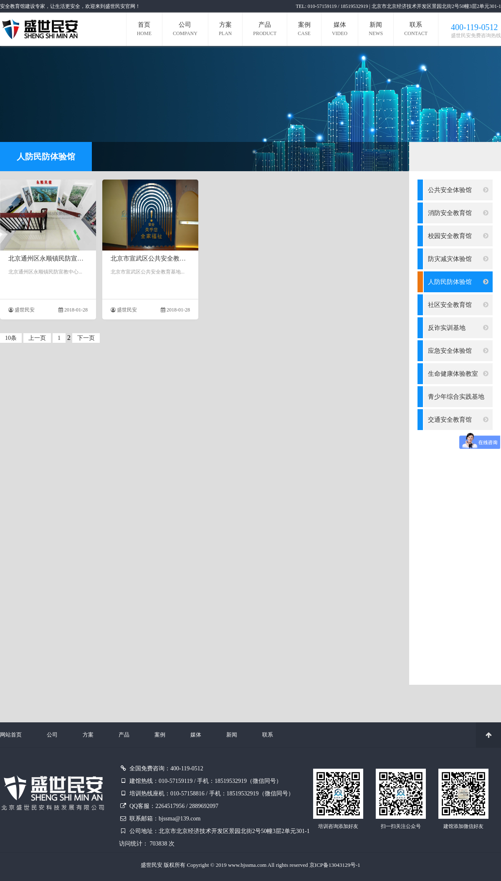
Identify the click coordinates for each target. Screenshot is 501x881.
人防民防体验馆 (458, 281)
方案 (225, 29)
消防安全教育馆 (458, 213)
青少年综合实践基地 (458, 400)
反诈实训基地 (458, 327)
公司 (185, 29)
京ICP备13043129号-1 (334, 865)
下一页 (86, 338)
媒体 (339, 29)
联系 (416, 29)
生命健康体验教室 (458, 373)
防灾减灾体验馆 (458, 258)
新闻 (376, 29)
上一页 (37, 338)
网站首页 (11, 735)
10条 (11, 338)
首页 (144, 29)
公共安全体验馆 (458, 190)
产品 (264, 29)
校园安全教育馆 (458, 235)
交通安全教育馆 (458, 419)
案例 (304, 29)
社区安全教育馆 (458, 304)
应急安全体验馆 (458, 350)
